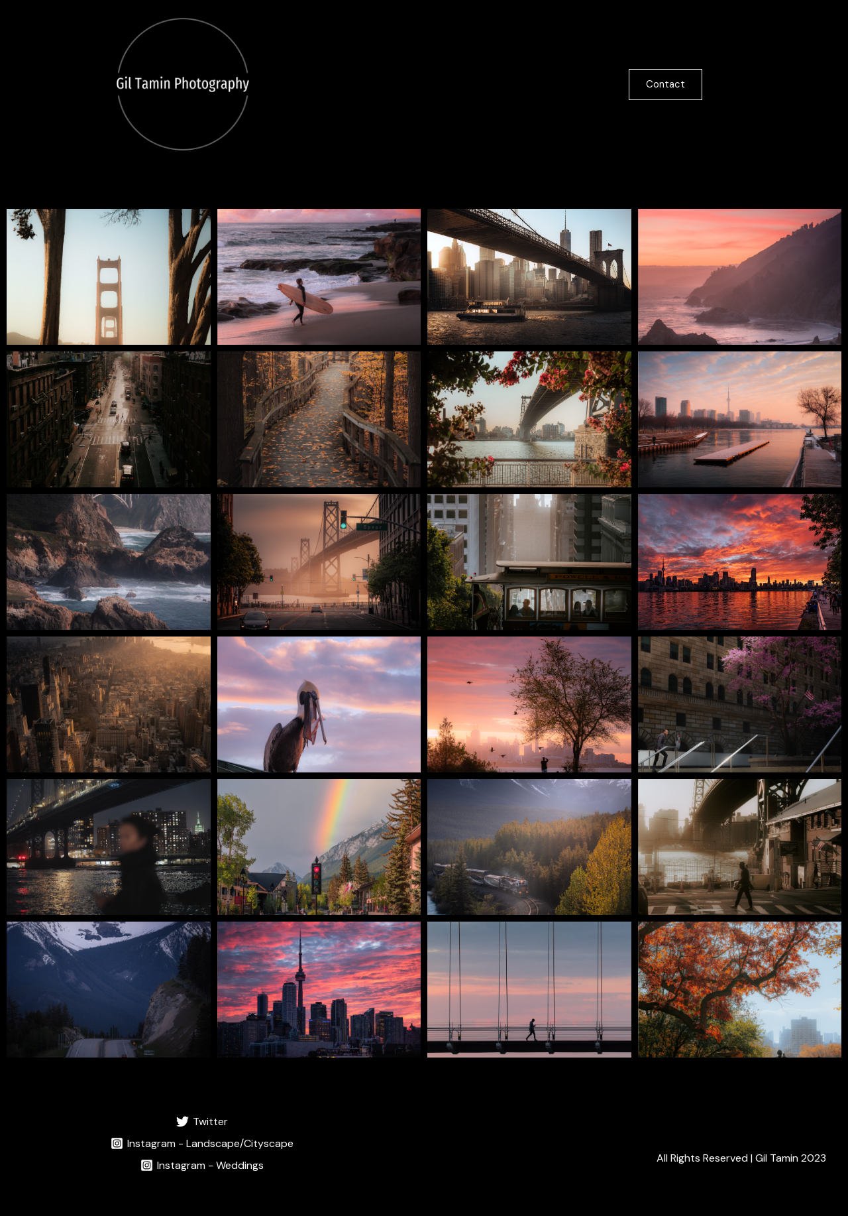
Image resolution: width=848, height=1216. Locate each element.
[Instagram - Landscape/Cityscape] (202, 1143)
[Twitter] (202, 1121)
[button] (692, 84)
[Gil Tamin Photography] (183, 83)
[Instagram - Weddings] (202, 1165)
